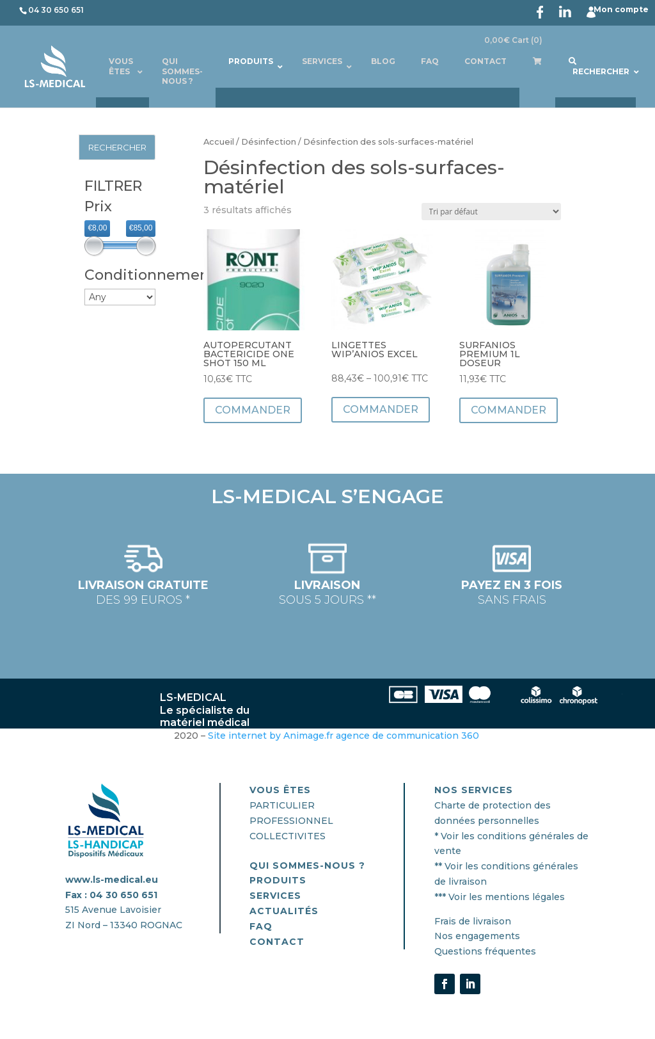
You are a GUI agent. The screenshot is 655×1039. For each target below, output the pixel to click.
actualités (284, 911)
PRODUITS (277, 880)
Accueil (218, 142)
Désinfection (268, 142)
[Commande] (491, 211)
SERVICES (275, 895)
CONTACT (276, 941)
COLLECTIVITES (287, 836)
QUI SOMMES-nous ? (307, 865)
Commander (252, 410)
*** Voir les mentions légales (499, 897)
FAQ (260, 926)
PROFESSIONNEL (291, 820)
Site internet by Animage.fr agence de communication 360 (345, 735)
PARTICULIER (282, 805)
